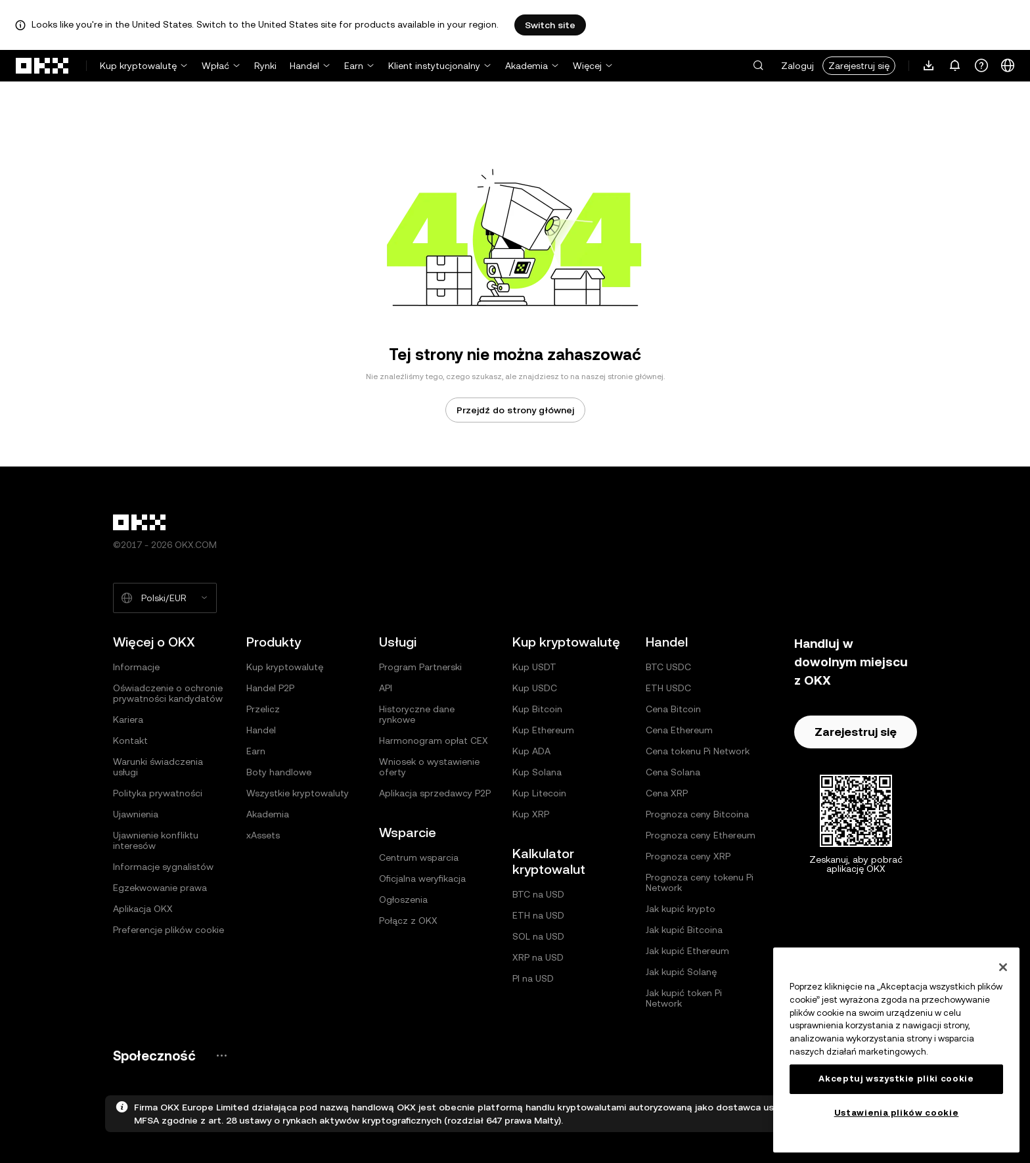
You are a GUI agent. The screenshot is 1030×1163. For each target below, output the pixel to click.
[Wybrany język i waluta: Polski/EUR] (165, 598)
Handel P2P (270, 688)
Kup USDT (534, 667)
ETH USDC (668, 688)
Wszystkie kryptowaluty (297, 793)
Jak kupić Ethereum (687, 951)
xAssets (263, 835)
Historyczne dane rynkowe (417, 714)
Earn (353, 65)
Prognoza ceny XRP (688, 856)
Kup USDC (534, 688)
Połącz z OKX (408, 920)
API (385, 688)
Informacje (136, 667)
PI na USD (533, 978)
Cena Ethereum (679, 730)
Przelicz (263, 709)
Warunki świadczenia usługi (158, 766)
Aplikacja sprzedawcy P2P (435, 793)
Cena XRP (667, 793)
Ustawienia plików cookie (896, 1113)
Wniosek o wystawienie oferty (429, 766)
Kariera (128, 719)
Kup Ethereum (543, 730)
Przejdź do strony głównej (515, 410)
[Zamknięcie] (1003, 967)
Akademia (526, 65)
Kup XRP (530, 814)
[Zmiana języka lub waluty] (1007, 65)
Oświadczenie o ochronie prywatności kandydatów (168, 693)
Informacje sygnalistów (163, 866)
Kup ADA (531, 751)
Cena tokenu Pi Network (698, 751)
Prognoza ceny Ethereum (700, 835)
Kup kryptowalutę (138, 65)
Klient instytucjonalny (434, 65)
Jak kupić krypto (680, 908)
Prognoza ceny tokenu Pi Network (699, 882)
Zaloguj (797, 65)
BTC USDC (668, 667)
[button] (758, 66)
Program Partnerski (420, 667)
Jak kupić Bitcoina (684, 929)
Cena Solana (673, 772)
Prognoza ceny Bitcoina (697, 814)
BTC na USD (538, 894)
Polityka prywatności (157, 793)
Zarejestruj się (858, 65)
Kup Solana (537, 772)
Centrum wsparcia (419, 857)
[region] (896, 1049)
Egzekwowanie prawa (160, 887)
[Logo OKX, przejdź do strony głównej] (43, 66)
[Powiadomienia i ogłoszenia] (955, 65)
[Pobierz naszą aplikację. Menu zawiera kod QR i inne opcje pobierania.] (928, 65)
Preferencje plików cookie (168, 929)
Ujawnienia (135, 814)
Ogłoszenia (403, 899)
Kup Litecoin (539, 793)
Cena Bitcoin (673, 709)
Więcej (587, 65)
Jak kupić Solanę (681, 972)
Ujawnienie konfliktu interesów (155, 840)
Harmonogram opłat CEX (433, 740)
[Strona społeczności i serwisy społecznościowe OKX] (221, 1055)
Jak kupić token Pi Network (684, 998)
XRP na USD (538, 957)
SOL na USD (538, 936)
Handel (304, 65)
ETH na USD (538, 915)
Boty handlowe (278, 772)
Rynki (265, 65)
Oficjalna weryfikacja (422, 878)
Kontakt (130, 740)
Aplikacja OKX (143, 908)
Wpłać (215, 65)
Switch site (550, 25)
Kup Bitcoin (537, 709)
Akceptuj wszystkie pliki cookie (896, 1078)
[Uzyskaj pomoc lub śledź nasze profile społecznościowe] (981, 65)
